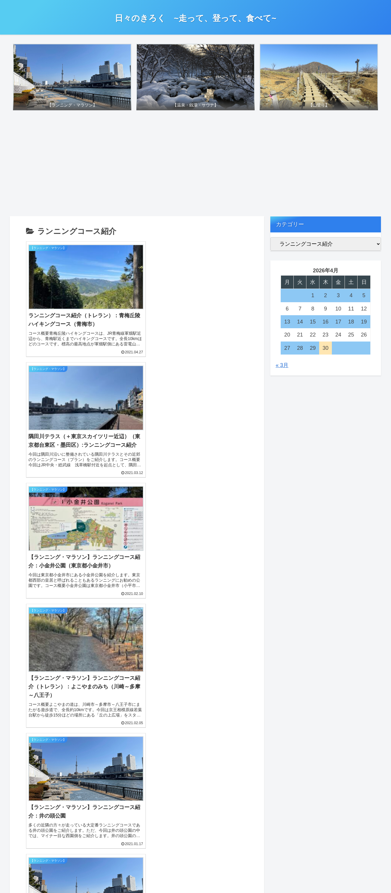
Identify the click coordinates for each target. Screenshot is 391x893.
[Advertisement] (195, 165)
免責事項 (279, 556)
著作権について (287, 571)
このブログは (284, 525)
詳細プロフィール (290, 509)
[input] (71, 502)
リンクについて (287, 587)
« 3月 (282, 365)
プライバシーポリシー (295, 540)
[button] (123, 502)
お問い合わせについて (295, 602)
